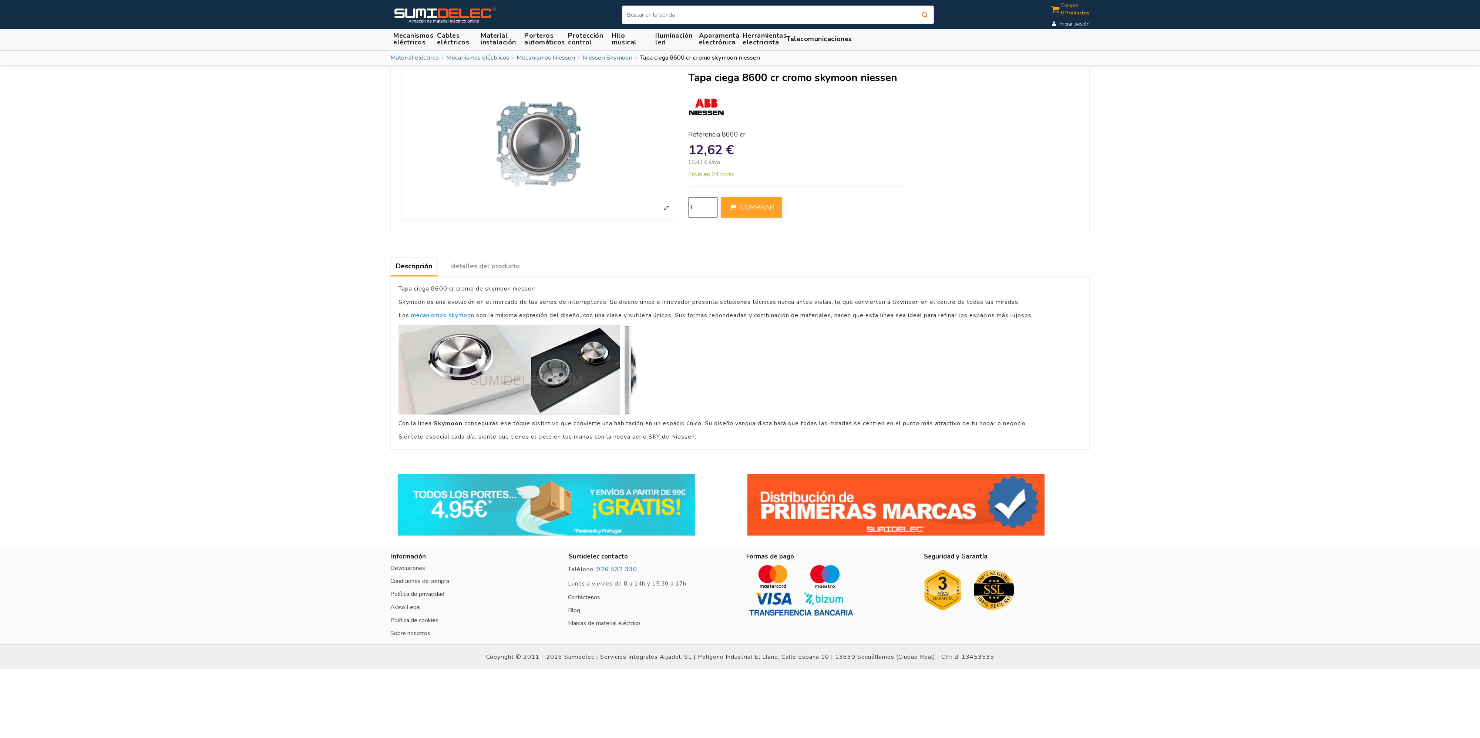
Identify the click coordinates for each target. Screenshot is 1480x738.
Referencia (704, 135)
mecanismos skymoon (442, 315)
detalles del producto (485, 266)
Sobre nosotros (410, 633)
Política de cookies (414, 620)
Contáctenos (584, 597)
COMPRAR (751, 207)
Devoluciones (407, 568)
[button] (499, 38)
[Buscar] (778, 15)
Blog (574, 610)
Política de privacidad (417, 594)
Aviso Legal (405, 607)
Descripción (414, 266)
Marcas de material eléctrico (604, 623)
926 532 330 (617, 569)
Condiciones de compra (419, 581)
